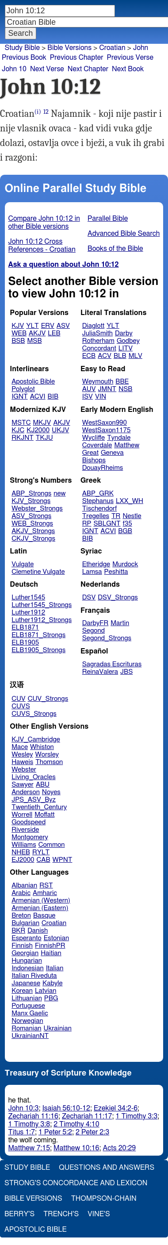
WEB (19, 333)
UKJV (60, 430)
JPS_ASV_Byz (33, 799)
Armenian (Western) (40, 900)
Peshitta (116, 572)
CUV (18, 699)
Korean (22, 991)
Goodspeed (28, 822)
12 (46, 111)
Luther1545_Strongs (41, 605)
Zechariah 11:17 (87, 1116)
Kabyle (52, 983)
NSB (125, 389)
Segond (93, 630)
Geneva (112, 453)
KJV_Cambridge (35, 739)
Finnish (22, 945)
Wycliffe (93, 437)
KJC (17, 430)
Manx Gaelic (29, 1013)
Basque (44, 915)
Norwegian (27, 1021)
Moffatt (44, 814)
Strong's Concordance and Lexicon (75, 1183)
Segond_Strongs (106, 638)
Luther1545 (28, 597)
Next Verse (47, 69)
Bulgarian (25, 923)
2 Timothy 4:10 (76, 1124)
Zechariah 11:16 (33, 1116)
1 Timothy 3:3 (136, 1116)
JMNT (107, 389)
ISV (87, 396)
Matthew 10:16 (76, 1148)
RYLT (41, 852)
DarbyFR (95, 623)
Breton (21, 915)
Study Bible (22, 47)
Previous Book (24, 57)
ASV (63, 326)
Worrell (21, 814)
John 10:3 (23, 1108)
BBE (122, 381)
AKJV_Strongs (33, 531)
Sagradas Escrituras (111, 664)
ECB (88, 356)
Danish (37, 930)
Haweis (22, 762)
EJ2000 (22, 860)
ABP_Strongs (31, 493)
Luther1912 (28, 612)
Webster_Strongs (37, 508)
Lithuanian (26, 998)
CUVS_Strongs (34, 714)
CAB (43, 860)
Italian (55, 968)
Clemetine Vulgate (38, 572)
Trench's (61, 1214)
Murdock (125, 564)
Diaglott (93, 326)
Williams (23, 845)
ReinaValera (100, 672)
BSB (18, 341)
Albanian (24, 885)
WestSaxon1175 (106, 430)
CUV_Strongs (48, 699)
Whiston (42, 747)
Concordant (99, 348)
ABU (43, 784)
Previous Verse (130, 57)
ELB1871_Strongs (38, 635)
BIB (53, 396)
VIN (100, 396)
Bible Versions (69, 47)
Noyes (51, 792)
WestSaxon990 (104, 422)
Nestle (131, 516)
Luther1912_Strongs (41, 620)
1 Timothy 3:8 (29, 1124)
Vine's (99, 1214)
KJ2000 (38, 430)
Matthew (126, 445)
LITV (125, 348)
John (140, 47)
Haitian (51, 953)
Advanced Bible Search (124, 233)
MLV (135, 356)
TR (115, 516)
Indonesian (27, 968)
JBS (126, 672)
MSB (34, 341)
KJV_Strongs (30, 501)
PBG (51, 998)
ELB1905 (25, 642)
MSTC (21, 422)
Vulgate (22, 564)
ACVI (38, 396)
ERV (47, 326)
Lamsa (92, 572)
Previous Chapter (76, 57)
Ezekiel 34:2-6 (115, 1108)
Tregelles (95, 516)
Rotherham (98, 341)
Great (90, 453)
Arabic (21, 893)
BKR (18, 930)
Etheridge (96, 564)
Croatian (112, 47)
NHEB (20, 852)
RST (46, 885)
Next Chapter (88, 69)
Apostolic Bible (35, 1229)
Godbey (128, 341)
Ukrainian (58, 1028)
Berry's (19, 1214)
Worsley (47, 754)
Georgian (24, 953)
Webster (23, 769)
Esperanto (26, 938)
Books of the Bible (115, 248)
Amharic (45, 893)
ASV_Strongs (31, 516)
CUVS (20, 706)
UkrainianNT (30, 1036)
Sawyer (22, 784)
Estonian (56, 938)
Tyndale (118, 437)
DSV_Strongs (118, 597)
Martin (120, 623)
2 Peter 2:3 (92, 1132)
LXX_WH (129, 501)
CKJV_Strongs (33, 538)
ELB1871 (25, 627)
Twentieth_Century (39, 807)
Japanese (25, 983)
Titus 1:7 (21, 1132)
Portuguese (28, 1006)
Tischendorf (99, 508)
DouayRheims (102, 468)
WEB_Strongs (32, 523)
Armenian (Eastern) (39, 908)
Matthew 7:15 (29, 1148)
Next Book (128, 69)
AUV (89, 389)
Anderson (25, 792)
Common (51, 845)
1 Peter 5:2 (55, 1132)
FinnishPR (50, 945)
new (59, 493)
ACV (104, 356)
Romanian (26, 1028)
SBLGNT (106, 523)
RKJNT (22, 437)
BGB (125, 531)
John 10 (14, 69)
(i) (37, 111)
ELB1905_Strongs (38, 650)
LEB (54, 333)
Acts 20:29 (119, 1148)
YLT (32, 326)
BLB (120, 356)
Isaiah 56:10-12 (66, 1108)
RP (87, 523)
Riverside (25, 829)
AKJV (37, 333)
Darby (124, 333)
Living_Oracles (33, 777)
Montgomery (29, 837)
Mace (19, 747)
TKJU (44, 437)
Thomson (49, 762)
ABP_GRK (98, 493)
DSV (89, 597)
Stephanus (98, 501)
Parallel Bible (108, 218)
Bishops (94, 460)
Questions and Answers (106, 1167)
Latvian (45, 991)
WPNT (63, 860)
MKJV (42, 422)
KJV (17, 326)
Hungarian (26, 960)
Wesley (22, 754)
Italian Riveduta (34, 975)
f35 (127, 523)
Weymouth (98, 381)
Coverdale (97, 445)
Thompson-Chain (104, 1198)
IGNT (19, 396)
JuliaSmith (97, 333)
